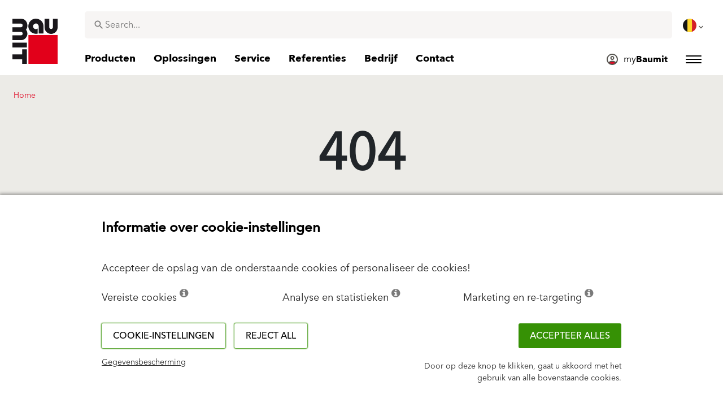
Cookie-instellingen (163, 336)
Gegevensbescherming (144, 362)
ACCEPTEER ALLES (570, 336)
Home (25, 95)
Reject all (271, 336)
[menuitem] (694, 25)
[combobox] (378, 24)
